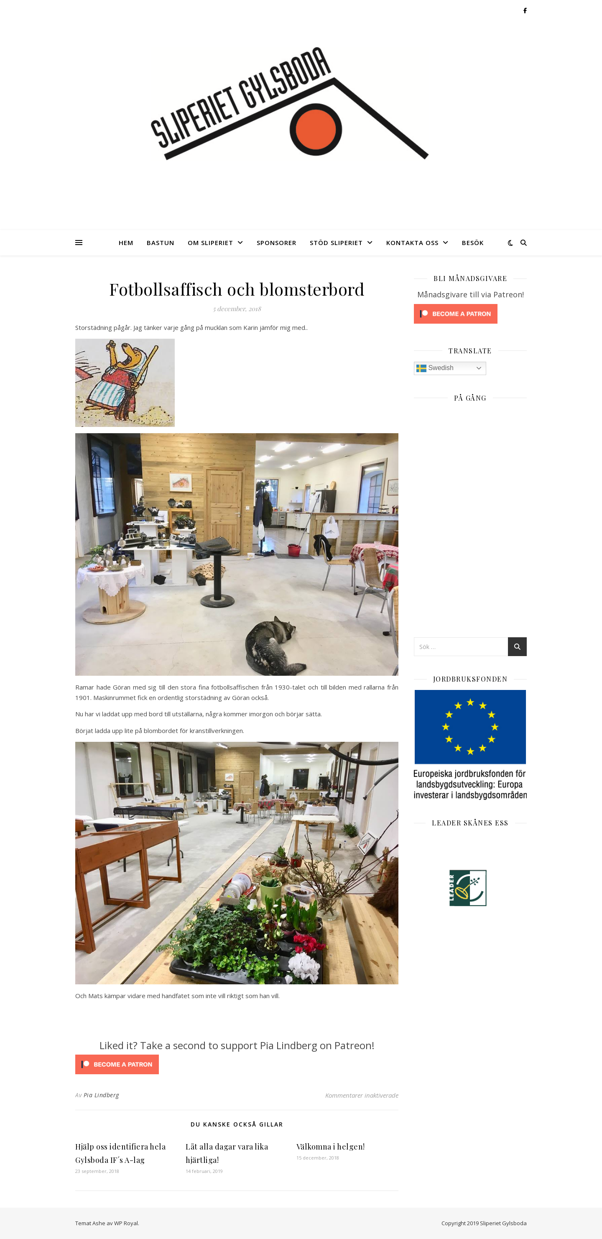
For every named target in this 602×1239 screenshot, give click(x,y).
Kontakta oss (412, 242)
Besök (473, 242)
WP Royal (126, 1223)
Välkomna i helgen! (330, 1147)
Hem (126, 242)
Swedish (435, 368)
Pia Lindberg (101, 1095)
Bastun (160, 242)
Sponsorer (276, 242)
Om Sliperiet (210, 242)
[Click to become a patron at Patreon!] (236, 1064)
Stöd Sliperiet (336, 242)
